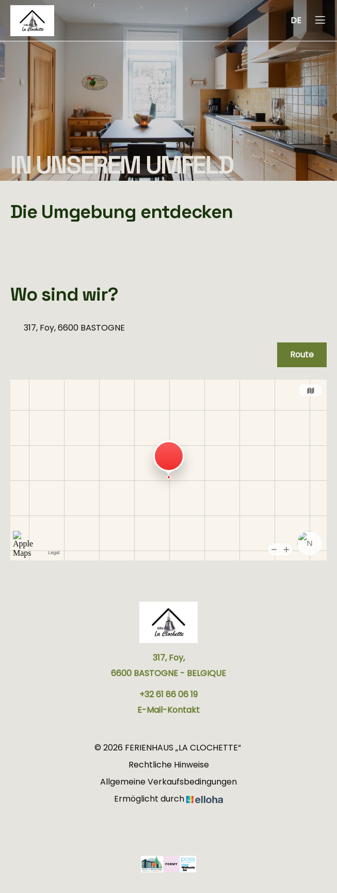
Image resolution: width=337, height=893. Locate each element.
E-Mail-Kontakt (168, 710)
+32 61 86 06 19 (168, 694)
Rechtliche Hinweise (169, 765)
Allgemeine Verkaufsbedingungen (168, 782)
